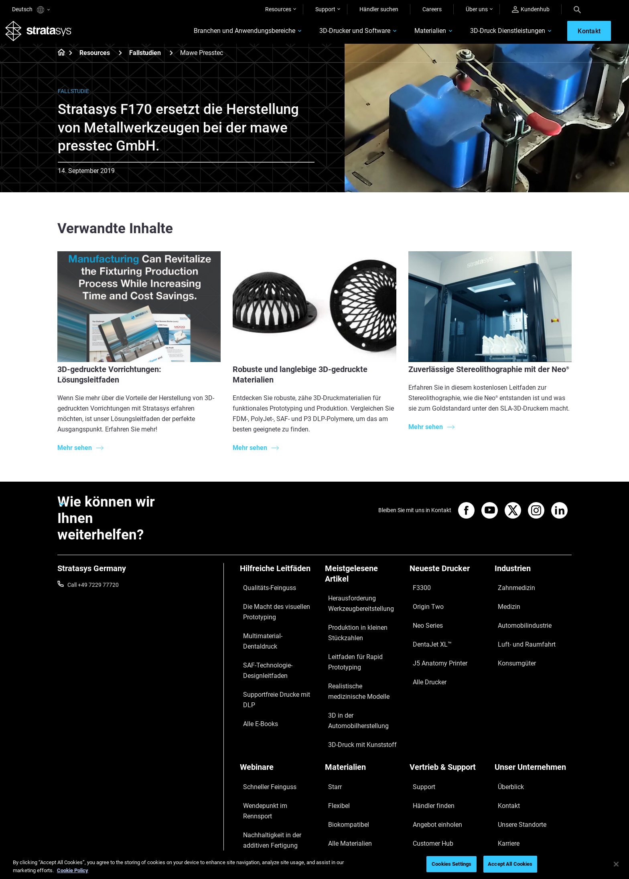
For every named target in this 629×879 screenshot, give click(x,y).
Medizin (504, 603)
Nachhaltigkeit (513, 796)
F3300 (418, 591)
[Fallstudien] (171, 59)
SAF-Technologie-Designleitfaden (261, 642)
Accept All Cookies (510, 864)
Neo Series (423, 615)
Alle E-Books (255, 671)
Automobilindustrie (518, 615)
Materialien (406, 35)
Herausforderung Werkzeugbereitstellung (354, 607)
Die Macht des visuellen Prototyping (268, 608)
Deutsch (31, 10)
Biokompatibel (343, 761)
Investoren (508, 808)
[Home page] (58, 60)
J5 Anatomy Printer (434, 638)
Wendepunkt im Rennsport (273, 749)
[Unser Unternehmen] (533, 724)
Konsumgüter (512, 638)
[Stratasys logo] (45, 34)
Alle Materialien (344, 773)
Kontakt (505, 749)
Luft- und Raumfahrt (520, 627)
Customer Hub (428, 773)
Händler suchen (378, 9)
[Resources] (120, 59)
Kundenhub (531, 9)
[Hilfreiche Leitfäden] (278, 578)
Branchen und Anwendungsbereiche (220, 35)
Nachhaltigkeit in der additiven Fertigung (277, 766)
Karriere (504, 773)
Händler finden (428, 749)
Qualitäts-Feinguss (263, 591)
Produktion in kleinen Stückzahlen (351, 629)
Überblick (506, 738)
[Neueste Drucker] (448, 578)
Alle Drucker (424, 650)
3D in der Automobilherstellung (363, 691)
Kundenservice (428, 784)
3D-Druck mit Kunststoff (355, 703)
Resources (278, 9)
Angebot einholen (431, 761)
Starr (331, 738)
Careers (432, 9)
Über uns (477, 9)
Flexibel (334, 749)
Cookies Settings (451, 864)
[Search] (577, 9)
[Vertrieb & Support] (448, 724)
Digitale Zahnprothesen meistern (269, 800)
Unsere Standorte (516, 761)
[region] (314, 865)
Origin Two (423, 603)
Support (325, 9)
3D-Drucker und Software (330, 35)
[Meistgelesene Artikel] (363, 583)
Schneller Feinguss (263, 738)
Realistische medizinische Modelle (356, 673)
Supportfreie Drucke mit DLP (275, 659)
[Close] (616, 864)
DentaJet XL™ (427, 627)
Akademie (507, 784)
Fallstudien (145, 60)
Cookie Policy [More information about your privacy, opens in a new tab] (72, 870)
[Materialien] (363, 724)
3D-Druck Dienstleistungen (483, 35)
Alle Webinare (256, 817)
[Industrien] (533, 578)
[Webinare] (278, 724)
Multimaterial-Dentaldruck (272, 626)
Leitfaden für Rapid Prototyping (349, 651)
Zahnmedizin (511, 591)
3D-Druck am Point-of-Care (273, 783)
